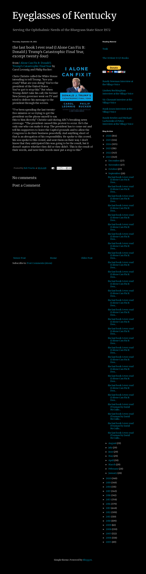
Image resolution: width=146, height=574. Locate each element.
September (114, 173)
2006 (109, 537)
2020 (109, 478)
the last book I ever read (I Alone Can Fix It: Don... (121, 180)
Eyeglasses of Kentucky (64, 15)
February (113, 468)
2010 (108, 520)
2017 (108, 491)
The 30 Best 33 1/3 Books (116, 58)
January (112, 473)
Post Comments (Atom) (39, 263)
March (112, 464)
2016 (108, 495)
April (111, 460)
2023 (108, 148)
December (114, 160)
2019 (108, 482)
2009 (109, 525)
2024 (109, 144)
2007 (109, 533)
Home (53, 258)
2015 (108, 499)
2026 (109, 135)
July (110, 447)
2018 (108, 486)
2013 (108, 508)
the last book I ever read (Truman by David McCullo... (121, 407)
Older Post (86, 258)
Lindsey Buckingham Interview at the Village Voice (118, 92)
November (114, 164)
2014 (108, 503)
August (112, 443)
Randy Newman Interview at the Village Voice (118, 83)
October (113, 169)
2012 (108, 512)
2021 (108, 157)
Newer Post (19, 258)
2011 (108, 516)
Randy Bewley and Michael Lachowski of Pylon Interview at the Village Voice (118, 120)
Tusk (105, 48)
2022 (109, 152)
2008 (109, 529)
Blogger (87, 559)
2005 (109, 542)
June (111, 451)
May (111, 456)
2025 (109, 140)
